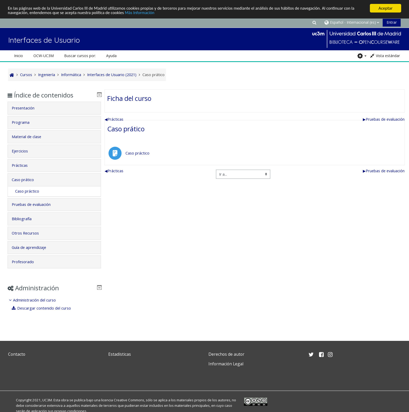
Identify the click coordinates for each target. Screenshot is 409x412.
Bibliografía (25, 218)
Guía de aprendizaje (32, 247)
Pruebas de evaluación (384, 119)
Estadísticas (119, 354)
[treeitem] (54, 304)
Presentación (26, 108)
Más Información (144, 13)
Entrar (392, 22)
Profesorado (26, 261)
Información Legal (225, 364)
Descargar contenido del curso (45, 308)
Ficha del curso (129, 98)
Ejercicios (23, 151)
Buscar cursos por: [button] (80, 55)
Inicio (18, 55)
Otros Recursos (29, 233)
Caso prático (126, 128)
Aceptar (385, 8)
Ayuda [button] (111, 55)
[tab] (54, 108)
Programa (24, 122)
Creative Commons (129, 400)
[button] (314, 22)
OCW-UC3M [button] (43, 55)
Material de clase (30, 136)
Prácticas (114, 119)
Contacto (16, 354)
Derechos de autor (226, 354)
